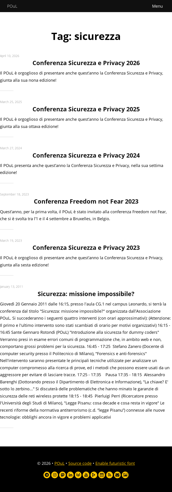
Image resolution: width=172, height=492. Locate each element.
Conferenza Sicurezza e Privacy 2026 (86, 63)
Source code (80, 463)
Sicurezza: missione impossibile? (86, 294)
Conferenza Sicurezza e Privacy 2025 (86, 109)
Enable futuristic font (115, 463)
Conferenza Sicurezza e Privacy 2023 (86, 247)
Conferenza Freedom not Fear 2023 (86, 201)
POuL (12, 6)
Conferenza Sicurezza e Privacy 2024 (86, 155)
